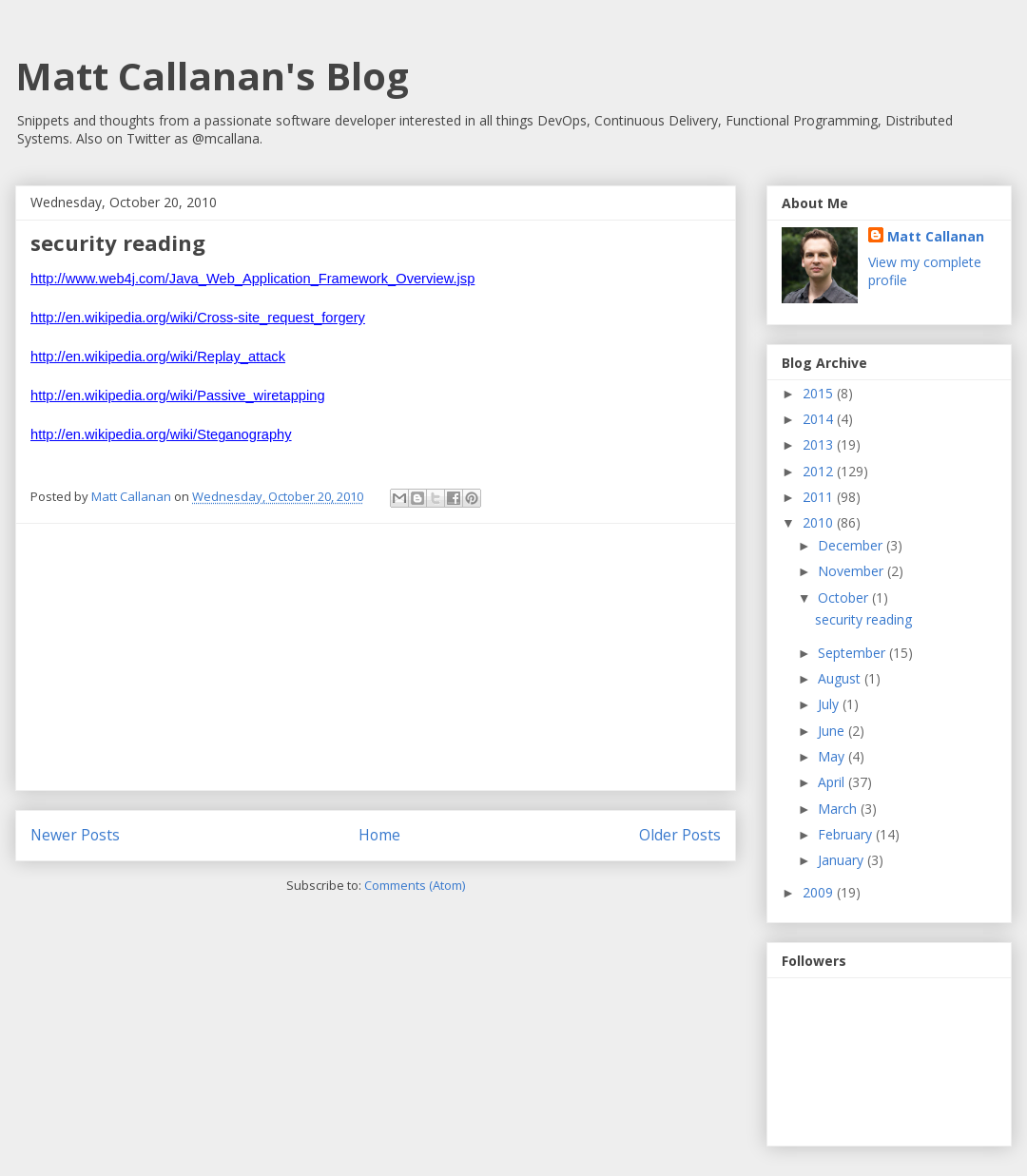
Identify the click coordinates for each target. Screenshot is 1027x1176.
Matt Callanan (935, 236)
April (833, 782)
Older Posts (680, 834)
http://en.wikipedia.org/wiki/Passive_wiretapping (177, 395)
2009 (820, 892)
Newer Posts (75, 834)
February (847, 834)
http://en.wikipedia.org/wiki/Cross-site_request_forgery (197, 317)
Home (379, 834)
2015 (820, 393)
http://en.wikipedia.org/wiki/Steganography (161, 434)
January (842, 860)
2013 (820, 444)
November (852, 571)
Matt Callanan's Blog (212, 75)
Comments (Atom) (414, 885)
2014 (820, 419)
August (841, 678)
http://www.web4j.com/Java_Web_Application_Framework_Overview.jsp (252, 278)
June (833, 731)
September (853, 653)
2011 (820, 497)
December (852, 545)
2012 (820, 471)
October (845, 597)
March (839, 809)
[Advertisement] (375, 657)
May (833, 756)
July (830, 704)
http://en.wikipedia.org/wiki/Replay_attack (157, 356)
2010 (820, 522)
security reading (117, 242)
